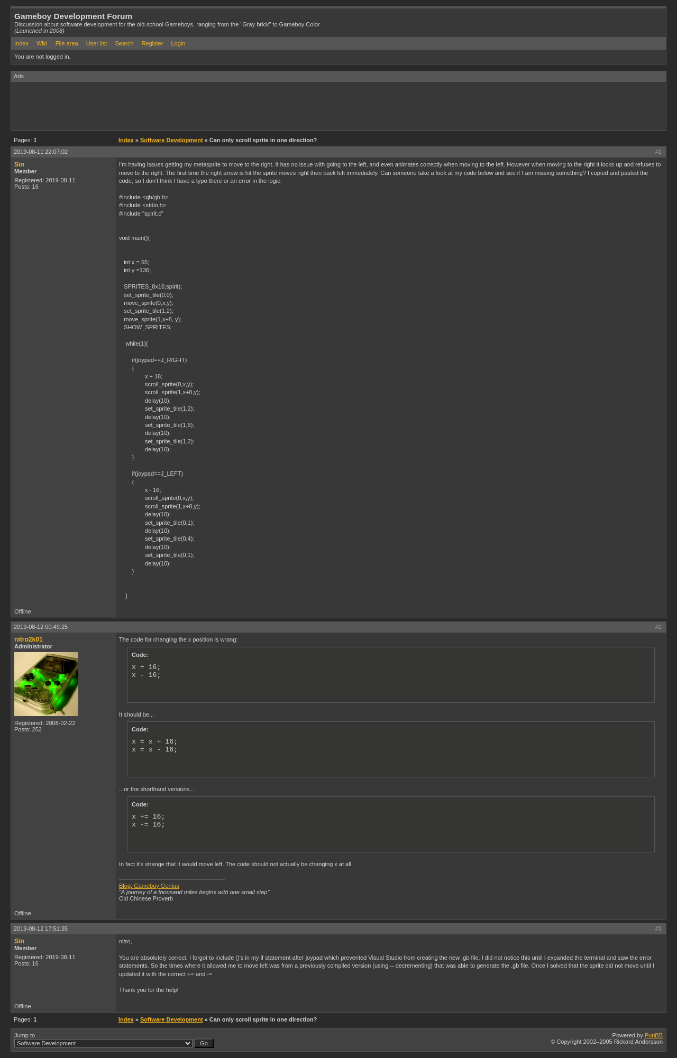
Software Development (171, 140)
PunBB (654, 1035)
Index (21, 43)
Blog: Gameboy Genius (149, 886)
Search (124, 43)
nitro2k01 (28, 639)
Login (178, 43)
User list (96, 43)
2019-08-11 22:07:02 (41, 152)
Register (152, 43)
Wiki (42, 43)
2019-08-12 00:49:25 (41, 627)
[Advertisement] (203, 105)
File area (67, 43)
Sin (19, 164)
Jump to (114, 1040)
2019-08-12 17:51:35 (41, 928)
